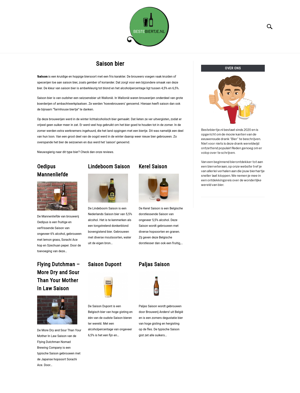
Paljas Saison (154, 264)
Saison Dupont (104, 264)
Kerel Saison (153, 166)
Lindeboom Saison (109, 166)
